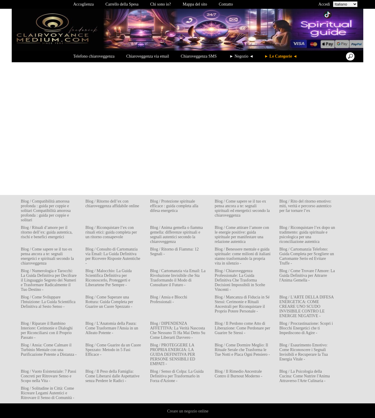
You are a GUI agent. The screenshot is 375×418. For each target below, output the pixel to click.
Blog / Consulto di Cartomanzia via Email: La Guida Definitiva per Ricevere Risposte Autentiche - (113, 256)
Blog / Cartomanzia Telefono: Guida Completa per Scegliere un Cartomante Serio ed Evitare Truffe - (306, 256)
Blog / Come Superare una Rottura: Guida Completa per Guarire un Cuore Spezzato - (109, 302)
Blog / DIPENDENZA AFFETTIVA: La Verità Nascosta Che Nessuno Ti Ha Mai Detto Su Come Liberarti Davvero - (177, 330)
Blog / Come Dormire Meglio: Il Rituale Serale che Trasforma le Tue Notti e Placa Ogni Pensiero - (242, 350)
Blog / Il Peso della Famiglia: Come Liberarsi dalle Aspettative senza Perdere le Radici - (113, 376)
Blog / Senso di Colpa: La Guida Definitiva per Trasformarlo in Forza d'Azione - (177, 376)
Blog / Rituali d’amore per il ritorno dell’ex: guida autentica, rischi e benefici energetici (47, 232)
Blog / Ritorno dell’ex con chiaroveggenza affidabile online (112, 203)
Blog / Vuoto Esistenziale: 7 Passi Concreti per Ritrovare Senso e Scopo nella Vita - (48, 376)
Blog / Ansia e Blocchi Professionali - (168, 299)
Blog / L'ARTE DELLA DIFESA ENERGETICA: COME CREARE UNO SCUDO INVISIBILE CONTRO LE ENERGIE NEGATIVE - (306, 306)
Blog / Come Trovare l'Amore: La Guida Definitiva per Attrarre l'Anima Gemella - (307, 275)
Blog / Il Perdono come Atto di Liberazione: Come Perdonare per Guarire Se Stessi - (242, 328)
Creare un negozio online (187, 411)
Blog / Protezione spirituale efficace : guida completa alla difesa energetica (174, 206)
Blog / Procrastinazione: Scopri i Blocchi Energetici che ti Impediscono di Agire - (306, 328)
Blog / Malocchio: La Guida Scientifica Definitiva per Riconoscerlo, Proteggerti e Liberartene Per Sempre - (109, 278)
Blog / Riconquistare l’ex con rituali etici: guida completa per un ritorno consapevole (111, 232)
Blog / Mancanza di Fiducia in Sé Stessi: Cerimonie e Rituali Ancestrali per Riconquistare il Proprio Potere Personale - (242, 304)
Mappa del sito (195, 4)
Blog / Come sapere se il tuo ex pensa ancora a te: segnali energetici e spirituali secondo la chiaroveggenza (47, 256)
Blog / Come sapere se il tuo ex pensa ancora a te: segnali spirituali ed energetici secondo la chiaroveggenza (242, 208)
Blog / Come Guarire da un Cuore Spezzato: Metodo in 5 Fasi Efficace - (113, 350)
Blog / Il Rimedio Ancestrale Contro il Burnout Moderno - (238, 373)
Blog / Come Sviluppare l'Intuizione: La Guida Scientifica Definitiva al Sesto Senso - (48, 302)
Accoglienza (83, 4)
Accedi (324, 4)
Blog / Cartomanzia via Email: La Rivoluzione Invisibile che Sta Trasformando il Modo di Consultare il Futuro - (177, 278)
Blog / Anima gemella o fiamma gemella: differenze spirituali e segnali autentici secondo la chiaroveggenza (176, 234)
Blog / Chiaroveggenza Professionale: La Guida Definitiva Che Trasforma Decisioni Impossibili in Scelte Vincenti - (240, 280)
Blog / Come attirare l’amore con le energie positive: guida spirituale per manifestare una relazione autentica (242, 234)
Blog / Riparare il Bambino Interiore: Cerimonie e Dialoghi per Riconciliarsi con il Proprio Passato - (47, 330)
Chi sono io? (160, 4)
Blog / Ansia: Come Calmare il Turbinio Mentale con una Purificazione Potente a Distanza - (48, 350)
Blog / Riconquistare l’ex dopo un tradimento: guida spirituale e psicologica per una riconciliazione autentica (307, 234)
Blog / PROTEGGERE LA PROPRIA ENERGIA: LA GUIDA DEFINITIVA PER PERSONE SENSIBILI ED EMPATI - (172, 354)
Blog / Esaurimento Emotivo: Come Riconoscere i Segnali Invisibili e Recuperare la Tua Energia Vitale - (303, 352)
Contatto (226, 4)
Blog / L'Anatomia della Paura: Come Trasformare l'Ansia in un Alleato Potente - (112, 328)
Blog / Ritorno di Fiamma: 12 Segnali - (174, 251)
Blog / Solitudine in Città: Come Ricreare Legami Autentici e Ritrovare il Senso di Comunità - (47, 393)
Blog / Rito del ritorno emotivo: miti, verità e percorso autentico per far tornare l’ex (305, 206)
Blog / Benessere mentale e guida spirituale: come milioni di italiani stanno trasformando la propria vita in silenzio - (243, 256)
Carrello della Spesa (122, 4)
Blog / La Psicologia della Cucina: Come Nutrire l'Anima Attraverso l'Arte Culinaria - (304, 376)
